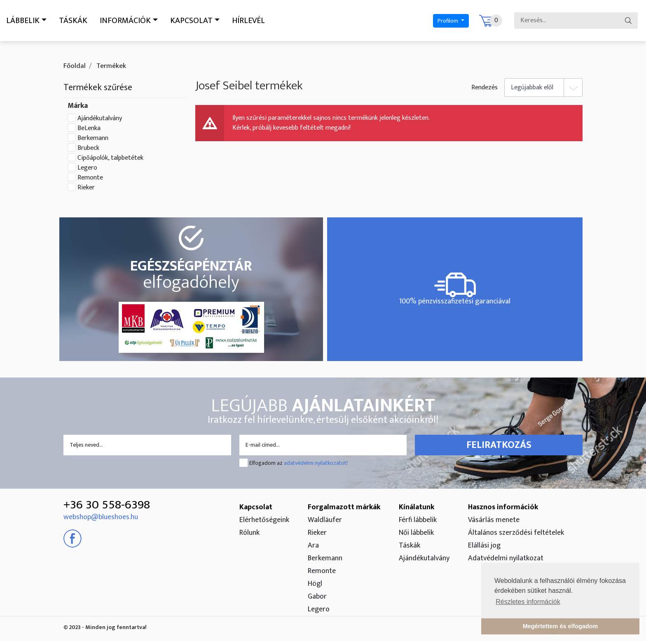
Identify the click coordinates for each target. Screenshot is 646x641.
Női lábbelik (416, 533)
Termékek (110, 66)
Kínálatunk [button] (416, 507)
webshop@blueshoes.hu (100, 517)
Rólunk (249, 533)
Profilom (448, 21)
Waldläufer (325, 520)
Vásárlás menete (494, 520)
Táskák (73, 21)
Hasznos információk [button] (503, 507)
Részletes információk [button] (528, 601)
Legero (87, 168)
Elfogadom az (298, 463)
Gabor (317, 596)
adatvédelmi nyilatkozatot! (316, 463)
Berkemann (92, 138)
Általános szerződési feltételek (516, 533)
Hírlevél (248, 21)
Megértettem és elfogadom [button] (560, 626)
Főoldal (74, 66)
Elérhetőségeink (264, 520)
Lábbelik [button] (23, 21)
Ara (313, 545)
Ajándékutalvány (99, 119)
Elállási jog (484, 545)
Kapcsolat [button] (191, 21)
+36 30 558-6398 (106, 504)
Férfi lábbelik (418, 520)
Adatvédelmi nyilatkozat (505, 558)
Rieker (86, 188)
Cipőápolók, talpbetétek (110, 158)
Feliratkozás (498, 445)
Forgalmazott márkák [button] (344, 507)
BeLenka (89, 128)
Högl (315, 584)
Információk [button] (125, 21)
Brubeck (88, 148)
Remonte (90, 178)
